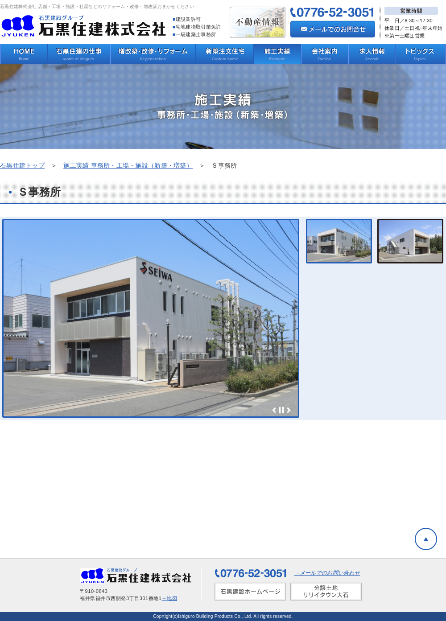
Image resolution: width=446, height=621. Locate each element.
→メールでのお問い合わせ (327, 573)
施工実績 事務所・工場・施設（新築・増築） (128, 165)
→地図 (170, 598)
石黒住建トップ (22, 165)
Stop (281, 410)
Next (288, 410)
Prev (274, 410)
